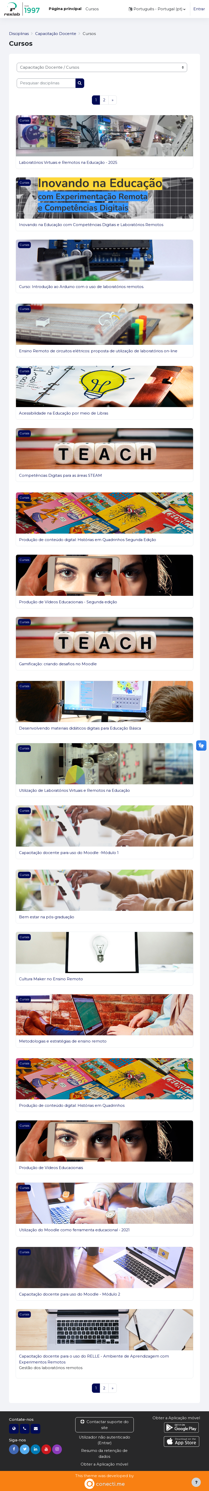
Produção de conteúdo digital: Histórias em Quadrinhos (73, 1105)
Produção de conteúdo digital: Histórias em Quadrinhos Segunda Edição (89, 539)
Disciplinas (19, 33)
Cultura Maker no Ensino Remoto (51, 979)
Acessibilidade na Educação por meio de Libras (64, 413)
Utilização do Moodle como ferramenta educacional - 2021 (75, 1230)
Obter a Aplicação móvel (104, 1464)
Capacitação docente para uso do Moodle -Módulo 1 (70, 852)
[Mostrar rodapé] (196, 1482)
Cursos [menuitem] (92, 9)
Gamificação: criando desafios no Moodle (59, 664)
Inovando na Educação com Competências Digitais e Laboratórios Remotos (92, 224)
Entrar (199, 9)
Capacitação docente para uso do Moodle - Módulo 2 (71, 1294)
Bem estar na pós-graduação (47, 917)
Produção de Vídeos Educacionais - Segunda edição (69, 602)
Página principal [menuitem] (65, 8)
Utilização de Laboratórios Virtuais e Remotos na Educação (76, 790)
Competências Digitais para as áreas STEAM (61, 475)
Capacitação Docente (57, 33)
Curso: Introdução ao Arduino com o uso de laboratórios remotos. (82, 287)
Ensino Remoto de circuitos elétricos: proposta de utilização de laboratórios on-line (99, 351)
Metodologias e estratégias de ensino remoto (63, 1041)
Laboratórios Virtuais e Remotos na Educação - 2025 (69, 162)
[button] (157, 9)
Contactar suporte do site (104, 1425)
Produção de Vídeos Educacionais (52, 1167)
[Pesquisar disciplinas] (46, 83)
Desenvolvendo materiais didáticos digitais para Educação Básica (82, 728)
